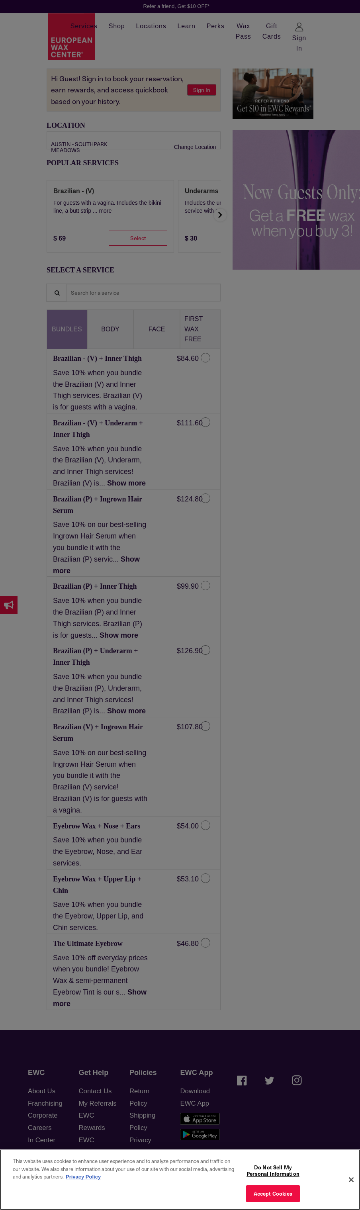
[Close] (351, 1179)
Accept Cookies (273, 1193)
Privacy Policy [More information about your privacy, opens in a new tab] (83, 1177)
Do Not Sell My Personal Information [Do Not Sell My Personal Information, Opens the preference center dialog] (273, 1170)
